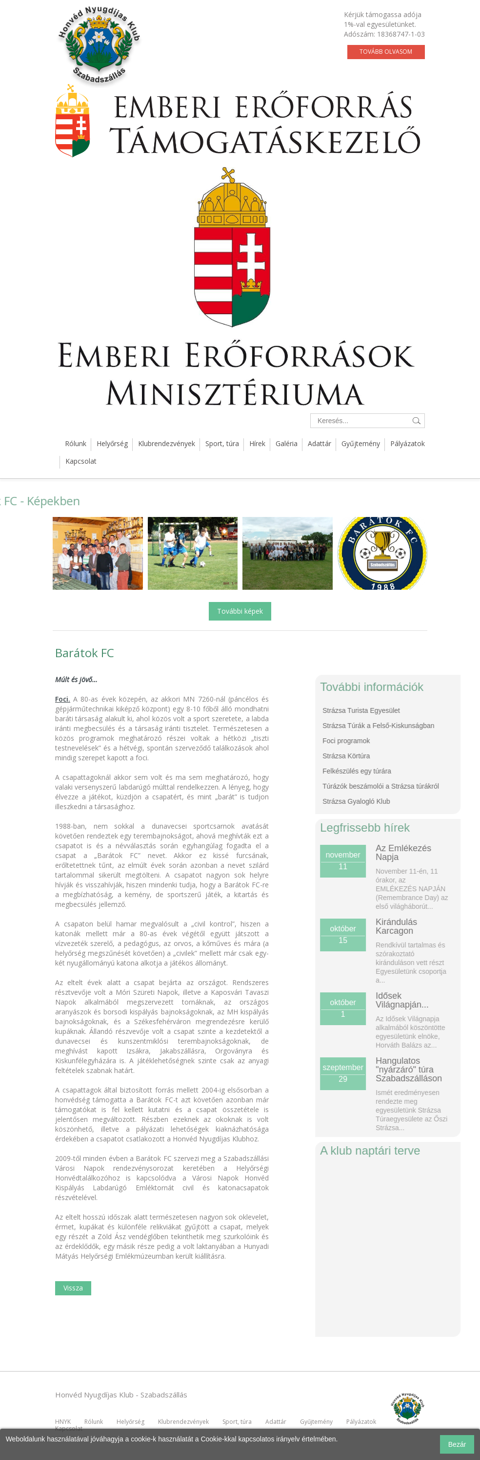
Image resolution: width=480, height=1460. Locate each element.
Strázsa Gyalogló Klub (413, 801)
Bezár (457, 1444)
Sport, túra (222, 443)
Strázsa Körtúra (403, 756)
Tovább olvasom (386, 51)
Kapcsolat (81, 461)
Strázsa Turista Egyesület (418, 710)
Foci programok (403, 741)
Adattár (319, 443)
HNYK (63, 1421)
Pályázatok (407, 443)
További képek (240, 611)
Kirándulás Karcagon (453, 926)
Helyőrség (112, 443)
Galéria (287, 443)
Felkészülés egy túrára (414, 771)
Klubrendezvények (166, 443)
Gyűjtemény (360, 443)
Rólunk (75, 443)
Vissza (73, 1287)
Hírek (257, 443)
